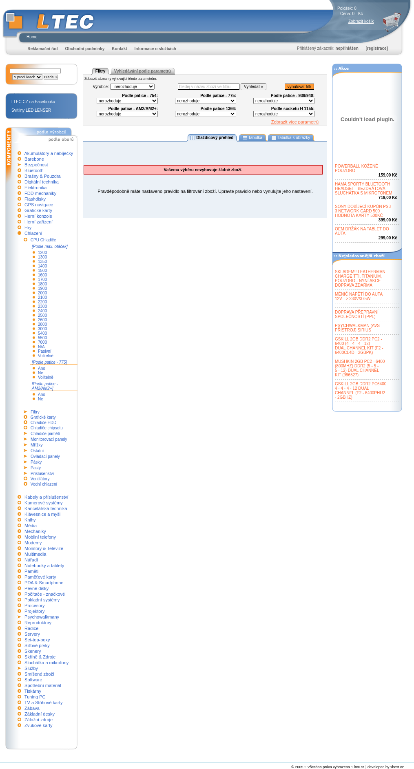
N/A (41, 347)
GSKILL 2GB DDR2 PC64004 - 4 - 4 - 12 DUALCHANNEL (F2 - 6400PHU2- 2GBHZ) (360, 391)
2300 (42, 306)
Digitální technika (41, 181)
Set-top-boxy (37, 639)
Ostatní (37, 451)
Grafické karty (38, 210)
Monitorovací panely (49, 439)
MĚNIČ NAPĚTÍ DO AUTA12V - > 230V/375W (359, 296)
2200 (42, 302)
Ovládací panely (45, 456)
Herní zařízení (38, 221)
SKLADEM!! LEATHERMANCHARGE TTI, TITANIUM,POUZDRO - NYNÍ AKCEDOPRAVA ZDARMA (360, 278)
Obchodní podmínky (85, 48)
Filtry (35, 412)
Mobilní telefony (40, 537)
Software (33, 679)
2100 (42, 297)
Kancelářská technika (45, 508)
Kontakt (119, 48)
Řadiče (31, 628)
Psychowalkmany (41, 616)
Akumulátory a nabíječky (48, 153)
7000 (42, 342)
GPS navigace (38, 204)
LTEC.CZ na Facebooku (33, 101)
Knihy (30, 519)
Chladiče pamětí (45, 433)
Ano (41, 368)
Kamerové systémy (43, 502)
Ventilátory (40, 479)
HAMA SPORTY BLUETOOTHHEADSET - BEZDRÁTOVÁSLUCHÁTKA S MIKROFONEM (363, 188)
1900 (42, 288)
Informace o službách (155, 48)
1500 (42, 270)
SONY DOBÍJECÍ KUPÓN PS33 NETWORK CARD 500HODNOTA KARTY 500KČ (363, 211)
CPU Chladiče (43, 240)
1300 (42, 257)
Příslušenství (42, 473)
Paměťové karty (40, 577)
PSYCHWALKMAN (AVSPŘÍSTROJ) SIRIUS (357, 327)
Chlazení (33, 233)
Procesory (34, 605)
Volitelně (45, 377)
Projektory (34, 611)
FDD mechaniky (40, 193)
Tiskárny (32, 691)
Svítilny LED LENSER (31, 110)
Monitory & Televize (43, 548)
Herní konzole (38, 216)
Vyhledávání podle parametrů (142, 71)
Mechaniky (35, 531)
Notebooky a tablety (44, 565)
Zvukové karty (38, 725)
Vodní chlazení (44, 484)
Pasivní (44, 351)
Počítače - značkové (44, 594)
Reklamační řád (43, 48)
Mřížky (36, 445)
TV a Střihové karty (43, 702)
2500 (42, 315)
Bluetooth (33, 170)
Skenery (32, 651)
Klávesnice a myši (42, 514)
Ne (40, 373)
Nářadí (31, 559)
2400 (42, 311)
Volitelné (45, 356)
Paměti (31, 571)
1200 (42, 252)
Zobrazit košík (361, 21)
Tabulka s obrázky (290, 137)
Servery (32, 634)
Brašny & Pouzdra (42, 176)
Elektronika (35, 187)
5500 (42, 338)
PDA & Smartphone (43, 582)
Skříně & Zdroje (39, 656)
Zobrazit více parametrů (295, 121)
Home (32, 37)
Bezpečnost (36, 164)
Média (30, 525)
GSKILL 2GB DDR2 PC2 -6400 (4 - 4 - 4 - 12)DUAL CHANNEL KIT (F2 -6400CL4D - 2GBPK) (359, 346)
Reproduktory (37, 622)
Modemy (33, 542)
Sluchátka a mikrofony (46, 662)
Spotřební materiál (42, 685)
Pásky (36, 462)
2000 (42, 293)
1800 (42, 284)
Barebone (34, 159)
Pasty (36, 468)
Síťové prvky (37, 645)
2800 (42, 324)
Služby (31, 668)
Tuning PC (35, 696)
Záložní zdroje (38, 719)
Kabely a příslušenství (46, 497)
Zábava (32, 708)
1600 (42, 275)
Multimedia (35, 554)
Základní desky (39, 714)
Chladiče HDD (43, 422)
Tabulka (252, 137)
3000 (42, 329)
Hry (27, 227)
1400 (42, 266)
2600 (42, 320)
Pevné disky (36, 588)
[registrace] (377, 48)
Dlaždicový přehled (212, 137)
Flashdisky (35, 199)
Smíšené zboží (39, 674)
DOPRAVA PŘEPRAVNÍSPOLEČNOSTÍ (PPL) (357, 314)
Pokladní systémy (42, 599)
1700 (42, 279)
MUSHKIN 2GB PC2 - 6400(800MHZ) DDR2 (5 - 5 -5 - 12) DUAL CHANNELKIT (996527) (360, 368)
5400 (42, 333)
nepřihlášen (347, 48)
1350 (42, 261)
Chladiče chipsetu (47, 428)
